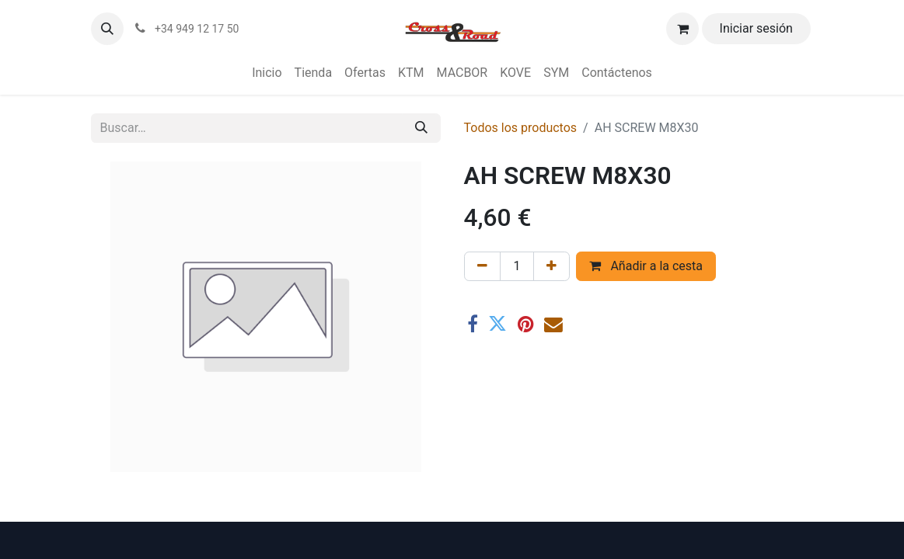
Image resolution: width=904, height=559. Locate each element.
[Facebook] (472, 324)
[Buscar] (421, 128)
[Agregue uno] (551, 266)
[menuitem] (267, 73)
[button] (107, 28)
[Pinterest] (525, 324)
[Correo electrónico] (553, 324)
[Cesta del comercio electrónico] (682, 28)
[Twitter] (497, 324)
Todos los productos (521, 127)
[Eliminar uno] (482, 266)
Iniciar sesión (756, 28)
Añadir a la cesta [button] (646, 266)
